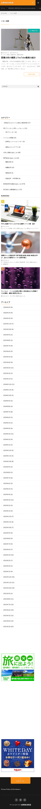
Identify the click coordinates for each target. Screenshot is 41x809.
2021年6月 (6, 610)
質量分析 (13, 54)
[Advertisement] (20, 102)
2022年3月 (6, 560)
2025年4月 (6, 362)
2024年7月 (6, 412)
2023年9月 (6, 467)
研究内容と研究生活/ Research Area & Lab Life (21, 8)
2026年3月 (6, 313)
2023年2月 (6, 505)
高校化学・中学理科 (11, 178)
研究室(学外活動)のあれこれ (12, 184)
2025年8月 (6, 340)
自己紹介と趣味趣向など (11, 189)
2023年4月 (6, 494)
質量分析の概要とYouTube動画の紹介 (18, 57)
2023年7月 (6, 478)
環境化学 (8, 173)
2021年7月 (6, 604)
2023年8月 (6, 472)
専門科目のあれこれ (9, 158)
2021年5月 (6, 615)
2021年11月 (7, 582)
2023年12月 (7, 450)
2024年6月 (6, 417)
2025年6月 (6, 351)
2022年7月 (6, 544)
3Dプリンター (10, 132)
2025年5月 (6, 357)
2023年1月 (6, 511)
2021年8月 (6, 599)
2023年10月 (7, 461)
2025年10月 (7, 329)
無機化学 (8, 167)
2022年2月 (6, 566)
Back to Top (20, 781)
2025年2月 (6, 373)
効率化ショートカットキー (14, 141)
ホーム (3, 8)
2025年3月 (6, 368)
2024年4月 (6, 428)
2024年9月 (6, 401)
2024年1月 (6, 445)
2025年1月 (6, 379)
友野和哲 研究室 (26, 805)
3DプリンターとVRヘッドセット (13, 128)
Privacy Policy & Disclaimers (11, 789)
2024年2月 (6, 439)
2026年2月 (6, 318)
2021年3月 (6, 626)
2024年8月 (6, 406)
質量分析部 (20, 54)
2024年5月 (6, 423)
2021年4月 (6, 621)
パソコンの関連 (8, 138)
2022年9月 (6, 533)
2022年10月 (7, 527)
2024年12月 (7, 384)
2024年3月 (6, 434)
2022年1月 (6, 571)
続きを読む (31, 74)
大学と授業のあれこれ (10, 152)
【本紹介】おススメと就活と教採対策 (15, 123)
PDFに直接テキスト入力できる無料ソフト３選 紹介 (18, 224)
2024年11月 (7, 390)
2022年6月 (6, 549)
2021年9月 (6, 593)
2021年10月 (7, 588)
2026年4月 (6, 307)
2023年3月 (6, 500)
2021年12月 (7, 577)
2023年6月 (6, 483)
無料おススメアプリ (11, 147)
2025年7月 (6, 346)
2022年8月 (6, 538)
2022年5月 (6, 555)
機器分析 (35, 31)
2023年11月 (7, 456)
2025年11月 (7, 324)
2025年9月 (6, 335)
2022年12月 (7, 516)
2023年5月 (6, 489)
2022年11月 (7, 522)
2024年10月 (7, 395)
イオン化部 (6, 54)
